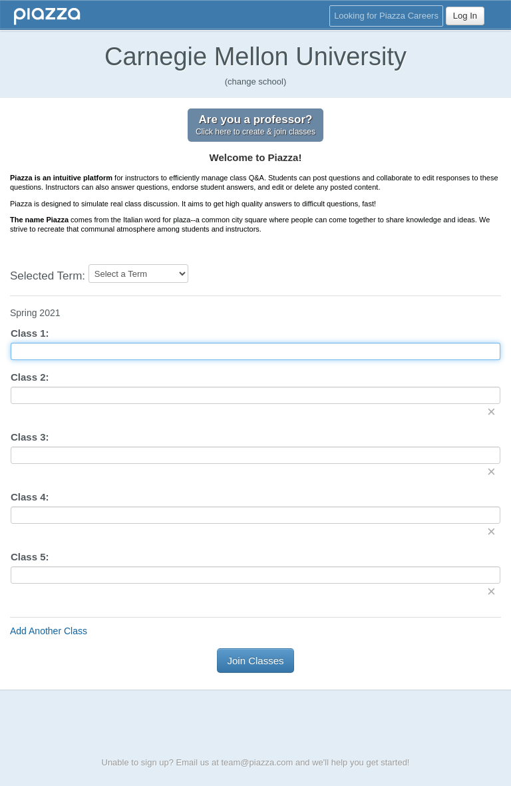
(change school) (256, 82)
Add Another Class (48, 631)
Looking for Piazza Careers (386, 16)
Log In (465, 16)
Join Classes (255, 660)
